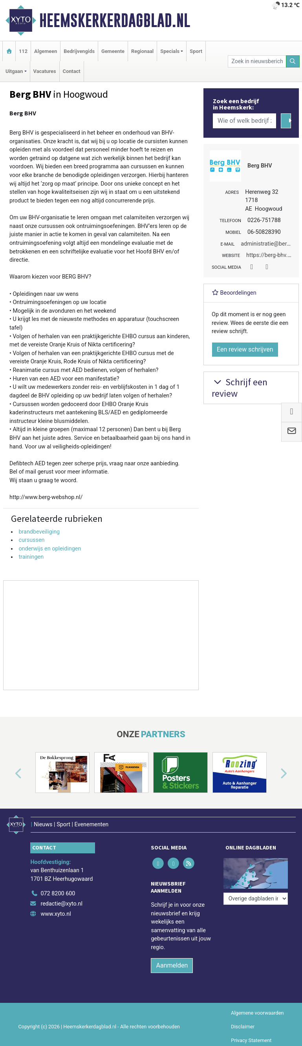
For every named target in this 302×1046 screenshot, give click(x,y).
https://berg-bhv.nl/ (270, 255)
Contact (72, 71)
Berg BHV (259, 165)
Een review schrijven (245, 349)
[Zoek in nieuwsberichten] (257, 61)
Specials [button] (169, 51)
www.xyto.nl (55, 914)
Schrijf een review (239, 387)
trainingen (31, 557)
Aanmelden (172, 965)
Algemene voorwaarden (257, 1013)
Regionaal (142, 51)
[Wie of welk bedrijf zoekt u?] (244, 120)
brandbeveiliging (39, 531)
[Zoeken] (293, 61)
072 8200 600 (57, 893)
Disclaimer (242, 1027)
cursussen (31, 540)
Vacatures (44, 71)
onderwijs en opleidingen (49, 548)
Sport (196, 51)
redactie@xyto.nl (61, 903)
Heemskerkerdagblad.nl (114, 20)
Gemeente (112, 51)
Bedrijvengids (79, 51)
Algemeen (45, 51)
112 (23, 51)
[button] (9, 774)
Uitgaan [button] (14, 71)
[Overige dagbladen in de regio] (255, 899)
